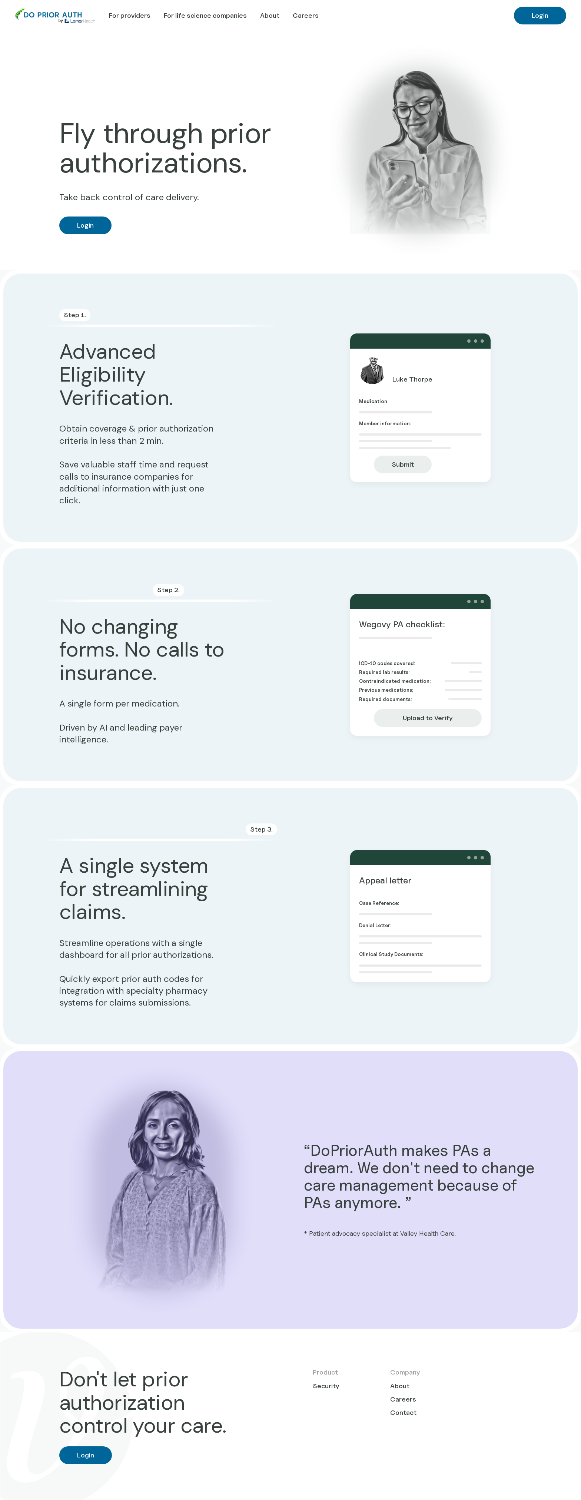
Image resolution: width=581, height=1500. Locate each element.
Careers (306, 15)
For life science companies (205, 15)
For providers (129, 15)
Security (326, 1386)
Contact (403, 1412)
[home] (48, 15)
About (269, 15)
